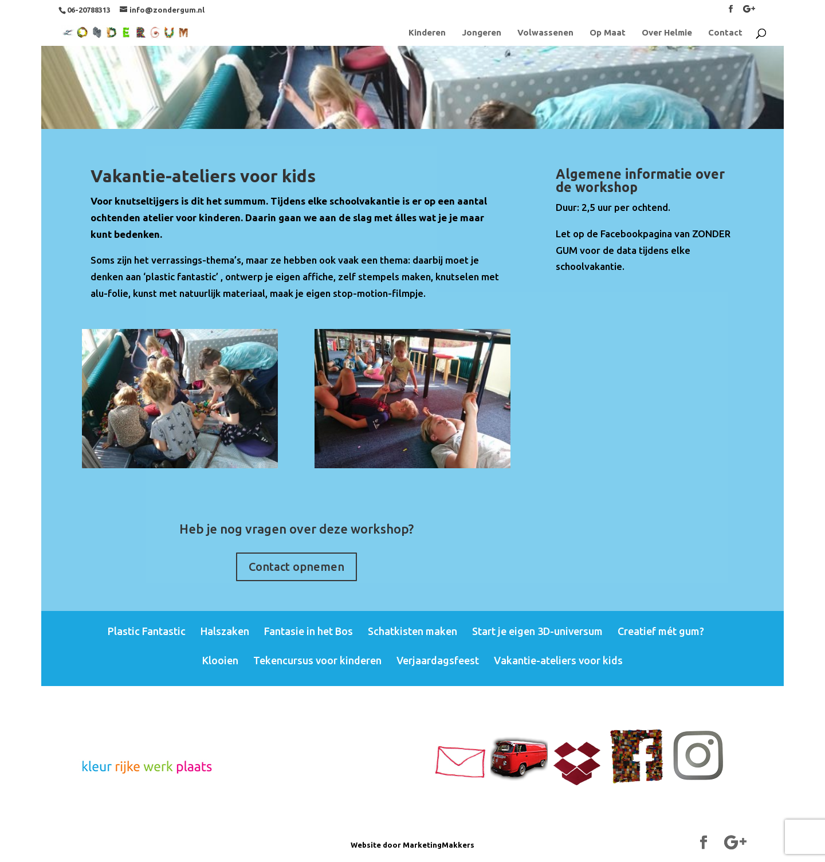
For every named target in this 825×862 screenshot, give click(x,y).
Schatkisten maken (412, 631)
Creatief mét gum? (661, 631)
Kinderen (427, 33)
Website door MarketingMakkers (412, 845)
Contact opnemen (296, 566)
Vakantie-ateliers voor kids (558, 660)
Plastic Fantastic (147, 631)
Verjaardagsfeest (437, 660)
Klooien (220, 660)
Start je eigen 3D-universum (537, 631)
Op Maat (608, 33)
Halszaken (225, 631)
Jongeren (481, 33)
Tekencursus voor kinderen (317, 660)
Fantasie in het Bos (308, 631)
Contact (725, 33)
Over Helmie (667, 33)
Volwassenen (545, 33)
